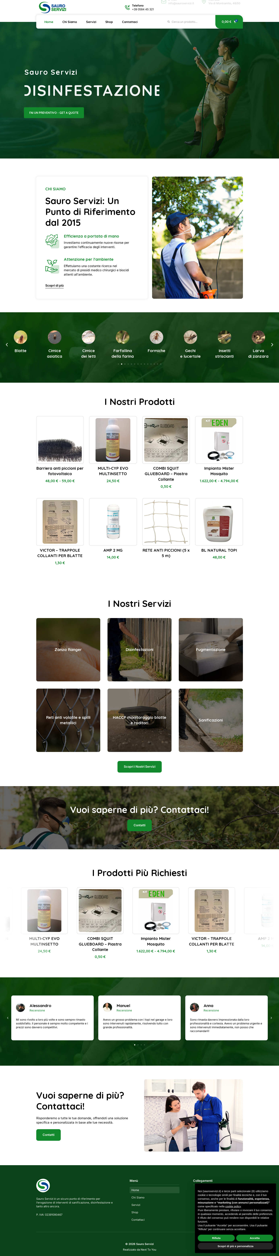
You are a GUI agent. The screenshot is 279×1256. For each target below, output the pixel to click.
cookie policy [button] (233, 1206)
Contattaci (130, 22)
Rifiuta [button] (216, 1238)
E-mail (172, 5)
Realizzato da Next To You (139, 1249)
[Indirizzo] (204, 7)
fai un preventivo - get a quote (45, 113)
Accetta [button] (255, 1238)
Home (48, 22)
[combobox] (189, 22)
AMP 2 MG (113, 550)
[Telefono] (127, 7)
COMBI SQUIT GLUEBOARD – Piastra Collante (166, 474)
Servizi (91, 22)
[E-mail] (163, 7)
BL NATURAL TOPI (219, 550)
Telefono (138, 5)
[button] (7, 344)
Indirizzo (214, 5)
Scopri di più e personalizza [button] (235, 1246)
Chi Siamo (69, 22)
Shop (109, 22)
